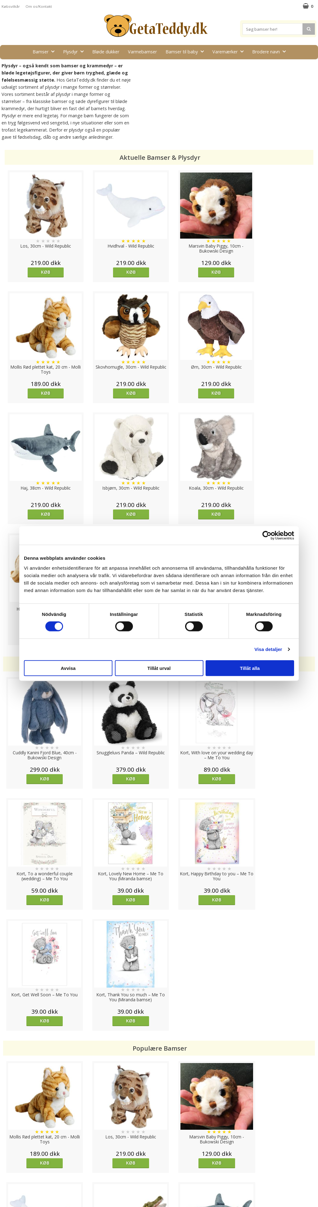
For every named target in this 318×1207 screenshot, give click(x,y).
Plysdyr (75, 51)
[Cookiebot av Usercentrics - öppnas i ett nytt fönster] (267, 535)
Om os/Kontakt (38, 6)
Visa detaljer (268, 649)
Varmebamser (142, 52)
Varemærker (229, 51)
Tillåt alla (250, 668)
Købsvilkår (11, 6)
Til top (159, 1120)
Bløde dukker (105, 52)
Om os (8, 1179)
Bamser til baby (186, 51)
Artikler (9, 1170)
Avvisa (68, 668)
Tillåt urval (159, 668)
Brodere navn (270, 51)
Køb (42, 272)
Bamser (45, 51)
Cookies (10, 1142)
